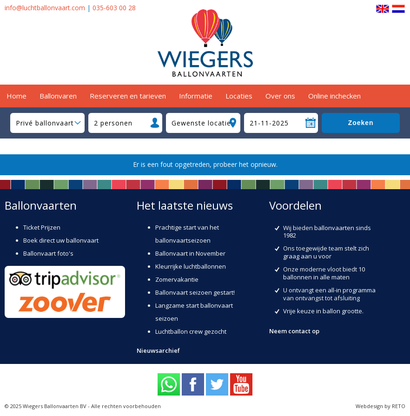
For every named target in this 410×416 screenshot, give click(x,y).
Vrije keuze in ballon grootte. (323, 311)
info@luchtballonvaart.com (45, 7)
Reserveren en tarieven (128, 95)
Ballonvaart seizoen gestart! (195, 292)
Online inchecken (334, 95)
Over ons (280, 95)
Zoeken (361, 122)
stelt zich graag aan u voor (326, 252)
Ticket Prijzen (41, 227)
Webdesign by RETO (380, 406)
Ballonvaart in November (190, 253)
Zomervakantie (176, 279)
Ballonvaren (58, 95)
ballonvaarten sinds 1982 (327, 232)
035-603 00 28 (114, 7)
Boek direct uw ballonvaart (61, 240)
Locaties (238, 95)
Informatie (195, 95)
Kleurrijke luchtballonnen (190, 266)
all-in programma (352, 290)
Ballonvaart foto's (48, 253)
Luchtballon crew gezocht (190, 331)
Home (16, 95)
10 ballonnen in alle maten (324, 273)
